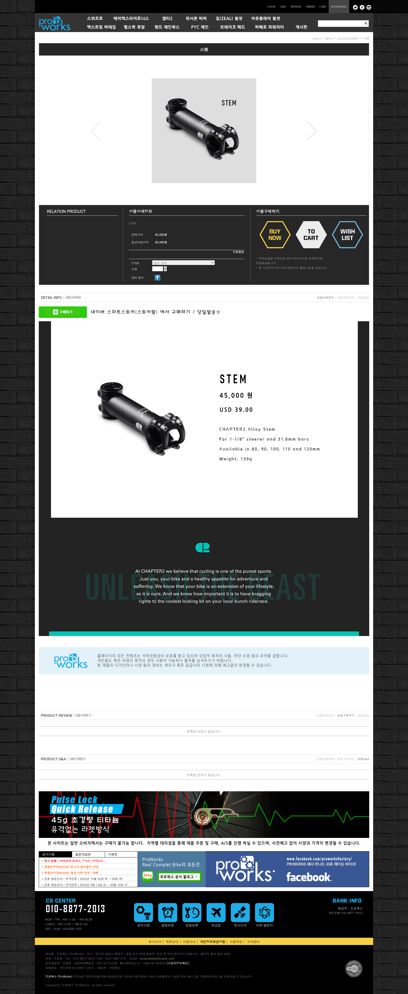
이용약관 (236, 941)
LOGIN (271, 6)
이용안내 (189, 941)
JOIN (283, 6)
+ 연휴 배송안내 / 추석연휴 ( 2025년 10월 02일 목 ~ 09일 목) (82, 879)
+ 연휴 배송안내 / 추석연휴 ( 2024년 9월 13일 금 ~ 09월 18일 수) (85, 885)
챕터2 (329, 38)
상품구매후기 (345, 297)
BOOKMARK (338, 6)
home (316, 38)
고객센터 (253, 941)
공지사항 (48, 854)
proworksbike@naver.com (157, 958)
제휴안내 (172, 941)
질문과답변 (83, 854)
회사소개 (155, 941)
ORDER (310, 6)
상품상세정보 (325, 297)
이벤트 (113, 854)
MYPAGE (296, 6)
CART (323, 6)
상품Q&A (363, 297)
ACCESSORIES (348, 38)
